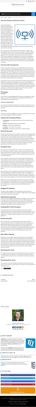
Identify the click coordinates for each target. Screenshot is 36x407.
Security (5, 17)
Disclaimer (15, 401)
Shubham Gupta (23, 404)
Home (2, 17)
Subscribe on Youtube (18, 384)
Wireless (9, 17)
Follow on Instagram (18, 381)
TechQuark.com (4, 364)
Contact (19, 401)
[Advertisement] (18, 295)
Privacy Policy (10, 401)
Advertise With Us (25, 401)
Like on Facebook (18, 375)
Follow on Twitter (18, 378)
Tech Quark (12, 398)
